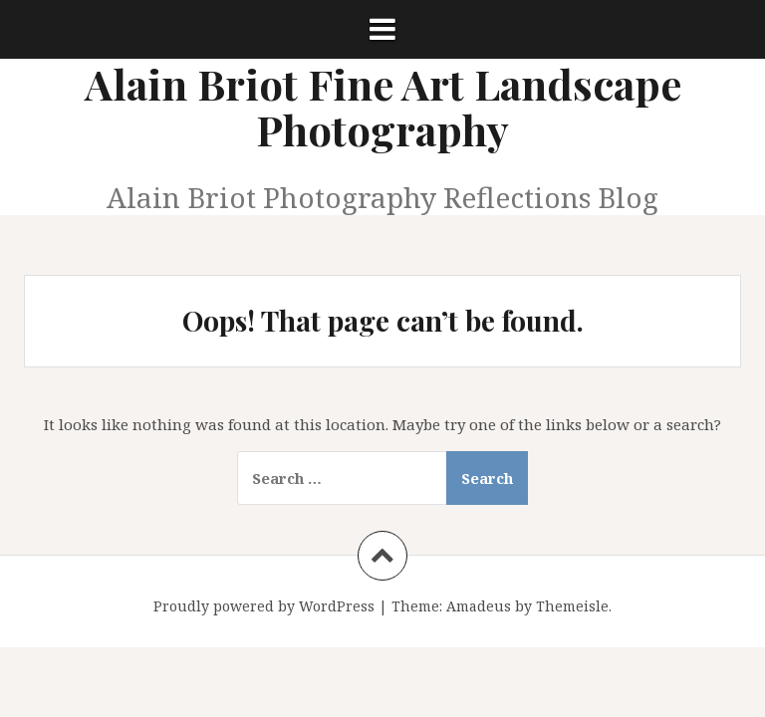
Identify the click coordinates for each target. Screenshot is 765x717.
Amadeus (478, 606)
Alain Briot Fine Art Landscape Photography (383, 106)
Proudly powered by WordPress (264, 606)
